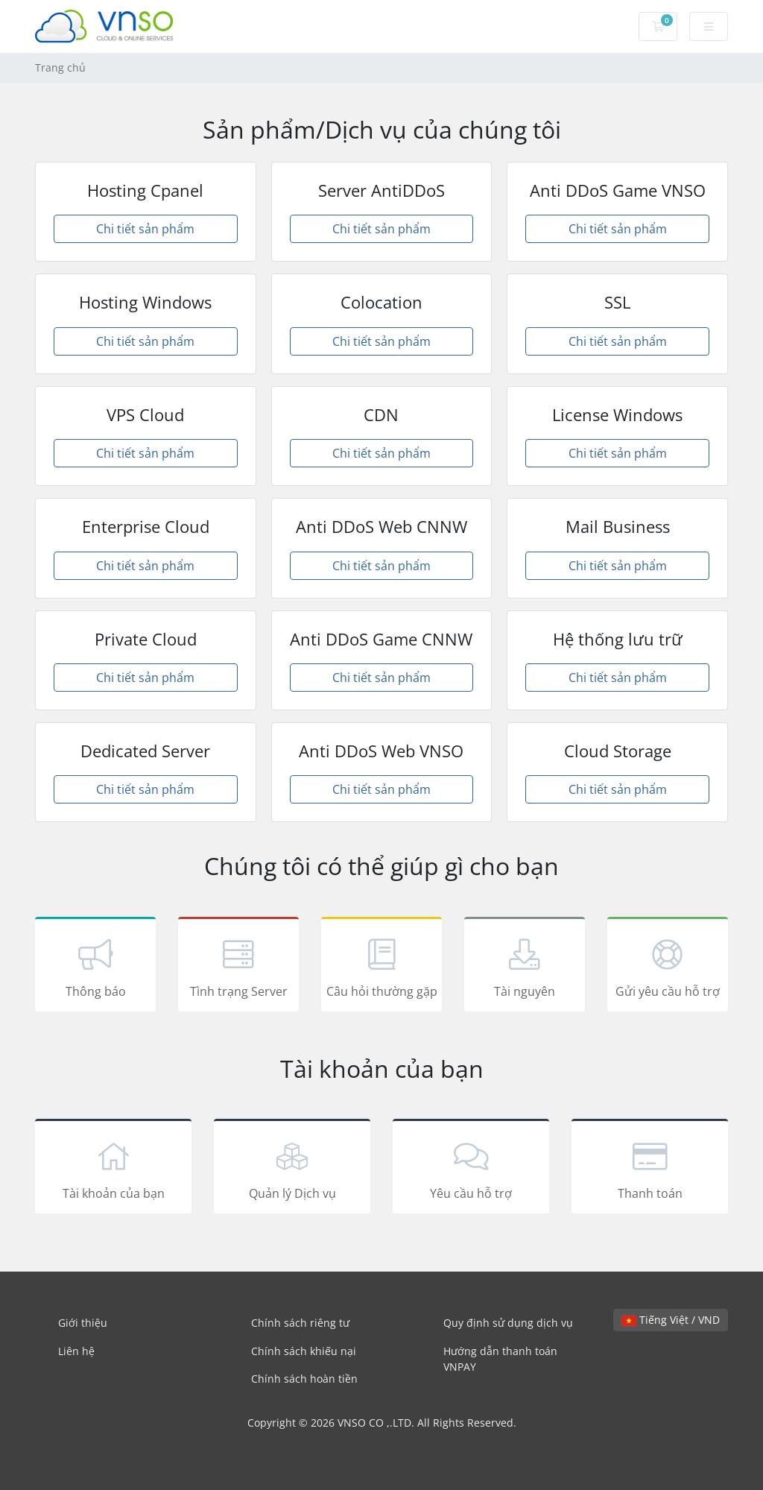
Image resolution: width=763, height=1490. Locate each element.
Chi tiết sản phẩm (145, 229)
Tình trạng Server (238, 967)
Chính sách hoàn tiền (304, 1378)
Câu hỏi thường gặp (381, 967)
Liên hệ (76, 1351)
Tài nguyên (524, 967)
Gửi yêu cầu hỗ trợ (667, 967)
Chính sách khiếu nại (303, 1351)
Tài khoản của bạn (113, 1169)
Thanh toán (650, 1169)
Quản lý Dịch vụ (292, 1169)
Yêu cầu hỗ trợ (471, 1169)
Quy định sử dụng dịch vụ (508, 1323)
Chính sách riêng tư (300, 1323)
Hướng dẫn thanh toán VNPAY (500, 1359)
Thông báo (95, 967)
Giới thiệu (82, 1323)
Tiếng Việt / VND (670, 1320)
